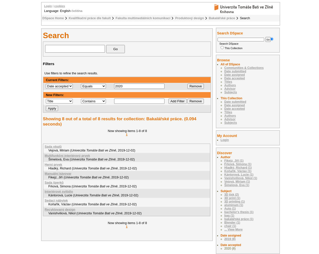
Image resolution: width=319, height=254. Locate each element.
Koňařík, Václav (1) (237, 171)
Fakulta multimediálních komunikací (143, 18)
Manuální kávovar (58, 173)
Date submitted (235, 71)
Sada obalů (53, 146)
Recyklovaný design (60, 209)
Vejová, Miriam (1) (237, 181)
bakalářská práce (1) (238, 219)
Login (48, 5)
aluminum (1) (233, 205)
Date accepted (234, 78)
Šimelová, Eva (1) (236, 185)
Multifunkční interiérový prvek (67, 155)
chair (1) (230, 226)
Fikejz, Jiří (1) (233, 160)
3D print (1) (232, 198)
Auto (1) (230, 208)
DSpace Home (53, 18)
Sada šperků (54, 182)
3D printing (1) (234, 201)
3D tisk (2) (231, 194)
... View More (233, 229)
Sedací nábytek (56, 200)
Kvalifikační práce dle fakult (90, 18)
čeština (77, 11)
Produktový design (189, 18)
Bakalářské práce (222, 18)
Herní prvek (53, 164)
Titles (228, 82)
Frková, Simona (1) (237, 164)
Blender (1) (232, 222)
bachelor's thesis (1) (238, 212)
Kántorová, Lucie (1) (238, 174)
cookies (59, 5)
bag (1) (229, 215)
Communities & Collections (244, 68)
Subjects (230, 92)
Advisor (230, 89)
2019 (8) (230, 239)
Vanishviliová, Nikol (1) (240, 178)
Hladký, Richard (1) (238, 167)
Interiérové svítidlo (59, 191)
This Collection (231, 48)
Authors (230, 85)
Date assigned (234, 75)
